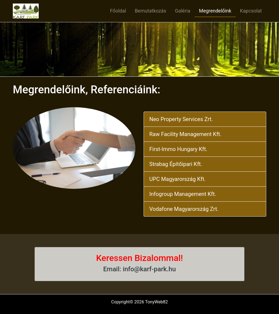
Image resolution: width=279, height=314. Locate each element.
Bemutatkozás (150, 11)
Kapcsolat (251, 11)
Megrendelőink (215, 11)
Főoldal (118, 11)
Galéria (182, 11)
